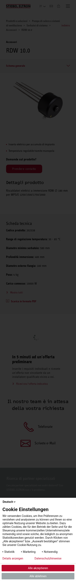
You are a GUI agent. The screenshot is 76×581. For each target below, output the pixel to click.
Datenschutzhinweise (47, 558)
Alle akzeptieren (38, 568)
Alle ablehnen (38, 576)
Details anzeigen (12, 558)
